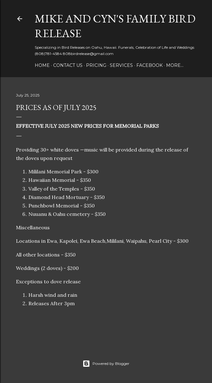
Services (121, 65)
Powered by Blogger (106, 363)
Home (42, 65)
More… (175, 65)
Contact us (68, 65)
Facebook (149, 65)
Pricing (96, 65)
